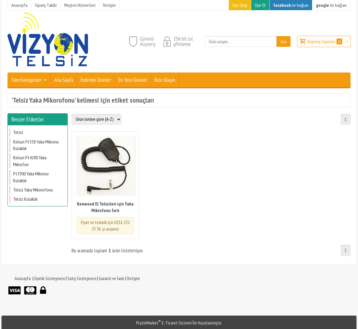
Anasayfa (23, 278)
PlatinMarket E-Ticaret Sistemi (164, 323)
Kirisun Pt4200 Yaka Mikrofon (30, 161)
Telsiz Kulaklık (25, 199)
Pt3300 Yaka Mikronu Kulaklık (31, 177)
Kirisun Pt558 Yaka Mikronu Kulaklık (36, 145)
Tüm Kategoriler (26, 79)
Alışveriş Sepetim (325, 41)
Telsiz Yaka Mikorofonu (33, 190)
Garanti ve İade (111, 278)
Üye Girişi (239, 5)
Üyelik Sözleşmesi (49, 278)
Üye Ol (260, 5)
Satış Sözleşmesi (81, 278)
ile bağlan (290, 5)
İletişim (133, 278)
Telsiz (18, 132)
